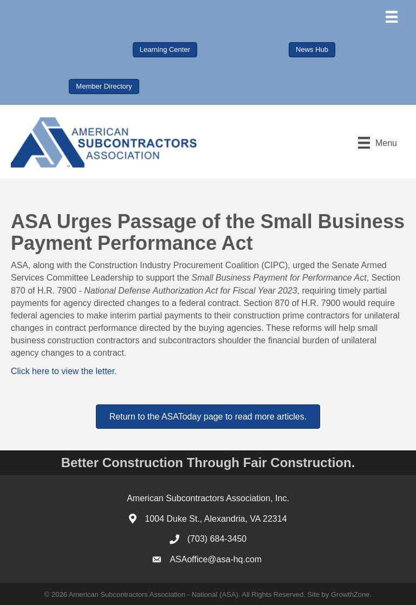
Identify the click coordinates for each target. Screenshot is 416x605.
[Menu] (391, 16)
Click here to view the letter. (64, 371)
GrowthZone (350, 594)
